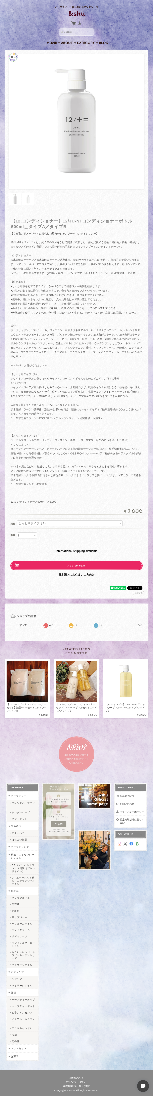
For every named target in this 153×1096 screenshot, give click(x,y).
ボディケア (17, 972)
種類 (13, 524)
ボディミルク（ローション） (23, 944)
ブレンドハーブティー (23, 804)
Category (86, 43)
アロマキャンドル (22, 1028)
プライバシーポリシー (132, 811)
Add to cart (77, 565)
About (67, 43)
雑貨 (13, 992)
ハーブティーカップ (23, 999)
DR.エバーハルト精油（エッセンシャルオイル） (23, 880)
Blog (103, 43)
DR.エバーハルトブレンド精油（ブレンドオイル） (23, 868)
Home (52, 43)
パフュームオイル (22, 923)
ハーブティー (18, 796)
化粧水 (16, 911)
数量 (13, 535)
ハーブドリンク (20, 846)
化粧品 (15, 891)
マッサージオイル (22, 964)
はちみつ (16, 826)
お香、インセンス (22, 1012)
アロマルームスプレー (23, 1020)
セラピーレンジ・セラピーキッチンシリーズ (23, 955)
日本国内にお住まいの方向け (76, 574)
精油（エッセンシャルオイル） (22, 856)
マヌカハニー (19, 833)
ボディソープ (19, 936)
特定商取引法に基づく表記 (132, 821)
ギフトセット (19, 819)
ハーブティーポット (23, 1006)
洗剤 (14, 1035)
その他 (16, 1041)
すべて (23, 625)
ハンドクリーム (21, 930)
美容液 (16, 904)
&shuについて (127, 796)
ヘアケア (17, 979)
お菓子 (15, 1056)
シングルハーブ (21, 812)
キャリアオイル (21, 898)
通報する (139, 593)
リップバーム (19, 917)
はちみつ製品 (19, 839)
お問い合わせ (127, 803)
